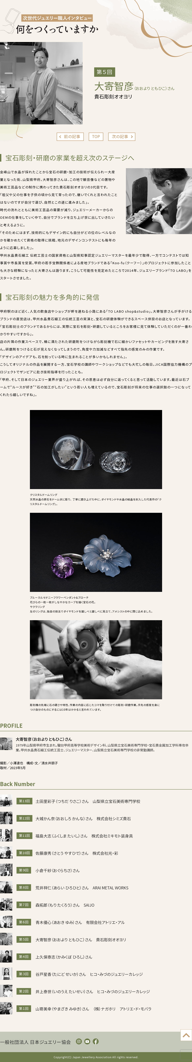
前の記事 (72, 136)
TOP (96, 136)
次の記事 (120, 136)
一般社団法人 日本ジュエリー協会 (35, 1042)
